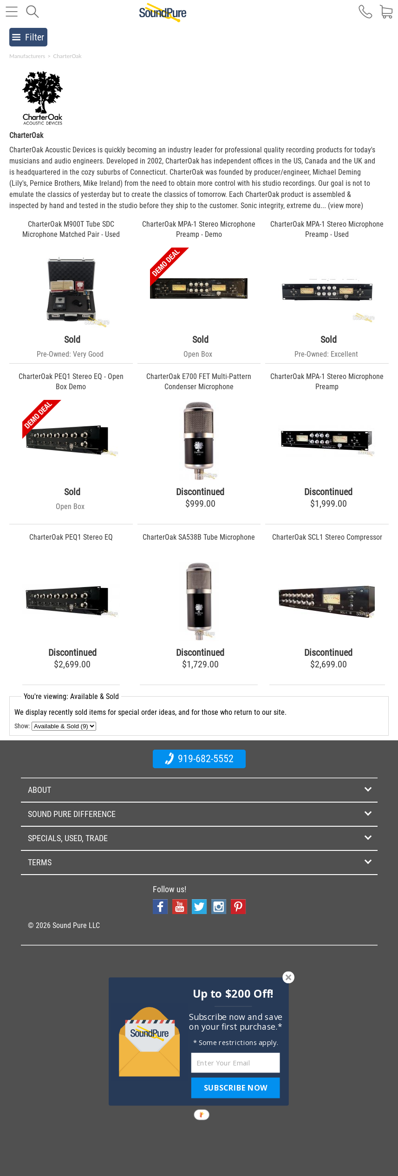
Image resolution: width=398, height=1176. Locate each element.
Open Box (197, 354)
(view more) (345, 205)
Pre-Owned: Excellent (326, 354)
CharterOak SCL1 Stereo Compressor (327, 537)
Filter (28, 37)
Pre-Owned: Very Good (70, 354)
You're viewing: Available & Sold (71, 696)
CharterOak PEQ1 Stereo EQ (71, 537)
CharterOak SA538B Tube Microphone (199, 537)
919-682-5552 (199, 758)
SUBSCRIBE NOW (235, 1088)
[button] (233, 993)
